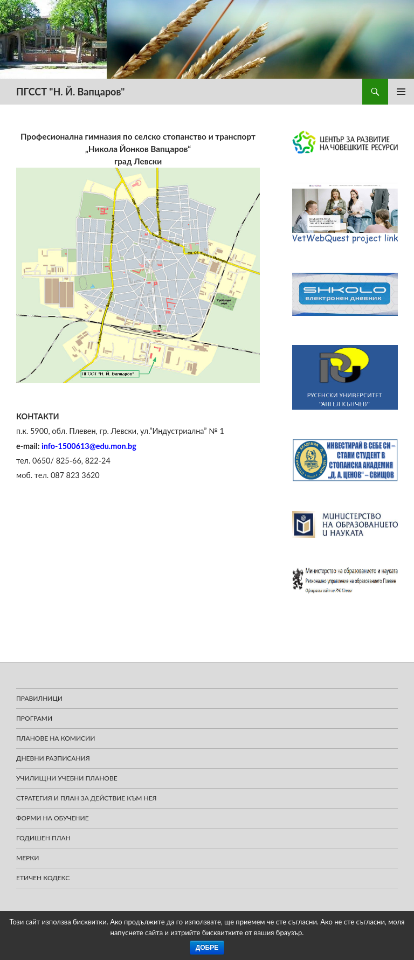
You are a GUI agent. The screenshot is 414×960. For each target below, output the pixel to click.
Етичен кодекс (43, 878)
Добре (207, 947)
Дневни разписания (53, 758)
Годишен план (43, 838)
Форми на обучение (52, 818)
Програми (34, 718)
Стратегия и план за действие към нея (86, 798)
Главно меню (401, 92)
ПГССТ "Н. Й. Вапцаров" (70, 92)
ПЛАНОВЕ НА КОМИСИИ (55, 738)
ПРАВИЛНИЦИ (39, 698)
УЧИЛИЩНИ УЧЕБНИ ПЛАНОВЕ (67, 778)
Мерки (27, 858)
